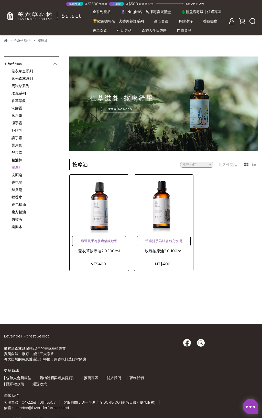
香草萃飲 (100, 30)
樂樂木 (17, 226)
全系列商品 (13, 63)
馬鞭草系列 (20, 86)
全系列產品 (102, 11)
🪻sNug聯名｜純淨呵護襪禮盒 (146, 11)
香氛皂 (17, 182)
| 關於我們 (112, 378)
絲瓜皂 (17, 189)
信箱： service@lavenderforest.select (36, 407)
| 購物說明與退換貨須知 (56, 378)
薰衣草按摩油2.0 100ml (99, 250)
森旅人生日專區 (154, 30)
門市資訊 (184, 30)
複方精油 (19, 212)
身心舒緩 (161, 21)
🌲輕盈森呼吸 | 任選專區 (201, 11)
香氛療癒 (210, 21)
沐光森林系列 (22, 78)
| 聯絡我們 (135, 378)
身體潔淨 (186, 21)
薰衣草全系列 (22, 71)
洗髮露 (17, 108)
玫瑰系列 (19, 93)
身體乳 (17, 130)
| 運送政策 (38, 384)
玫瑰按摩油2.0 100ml (163, 250)
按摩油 (17, 167)
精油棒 (17, 160)
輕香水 (17, 197)
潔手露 (17, 123)
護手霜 (17, 137)
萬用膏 (17, 145)
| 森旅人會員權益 (17, 378)
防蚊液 (17, 219)
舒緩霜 (17, 152)
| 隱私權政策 (14, 384)
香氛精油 (19, 204)
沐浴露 (17, 115)
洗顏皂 (17, 175)
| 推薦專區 (90, 378)
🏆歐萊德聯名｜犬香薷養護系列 (118, 21)
